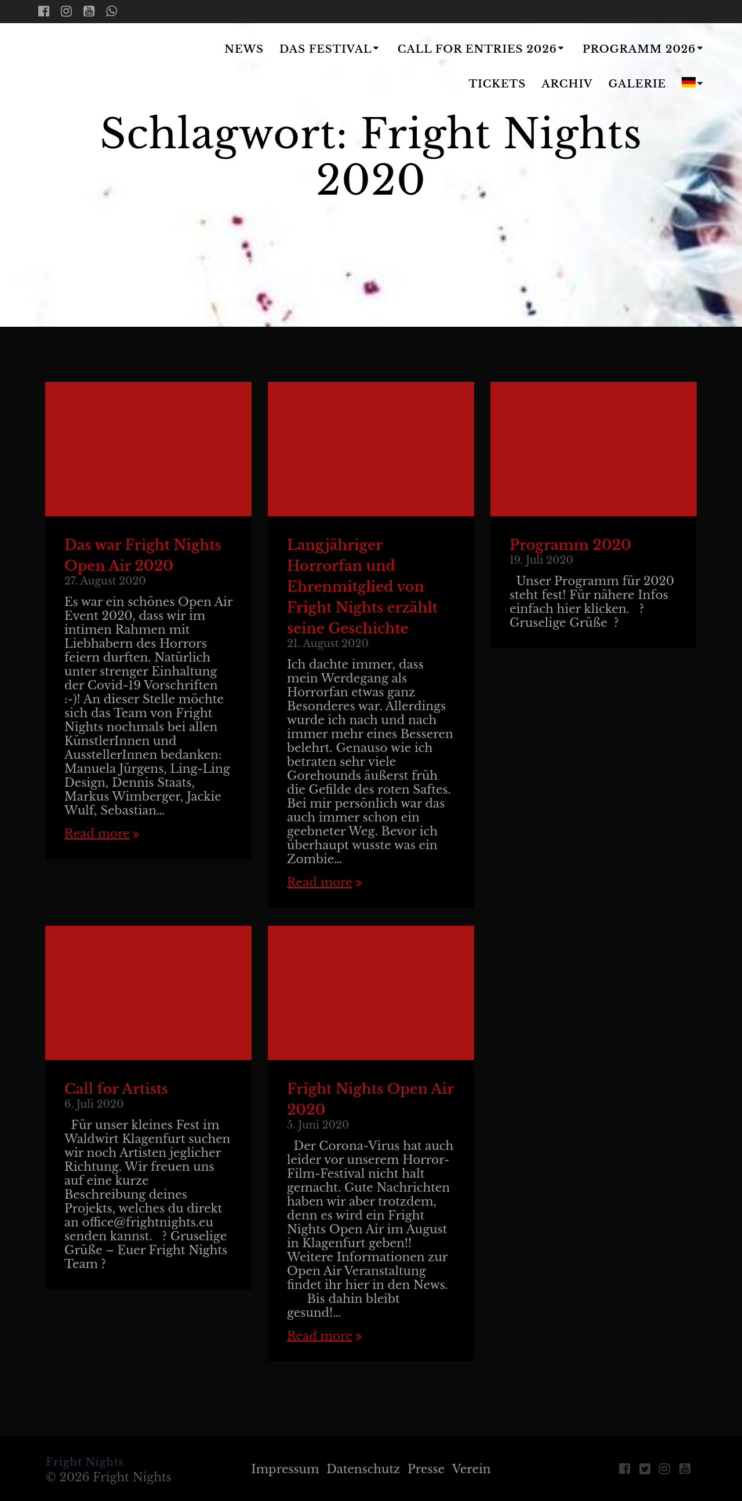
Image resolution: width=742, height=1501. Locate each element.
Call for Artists (116, 1088)
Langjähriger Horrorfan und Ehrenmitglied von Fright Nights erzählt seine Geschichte (362, 586)
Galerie (638, 84)
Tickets (497, 84)
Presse (426, 1469)
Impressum (285, 1469)
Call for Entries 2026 (477, 49)
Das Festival (325, 49)
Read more (97, 834)
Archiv (566, 84)
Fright (106, 67)
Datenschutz (363, 1469)
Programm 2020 (570, 544)
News (244, 49)
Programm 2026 (639, 49)
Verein (471, 1469)
